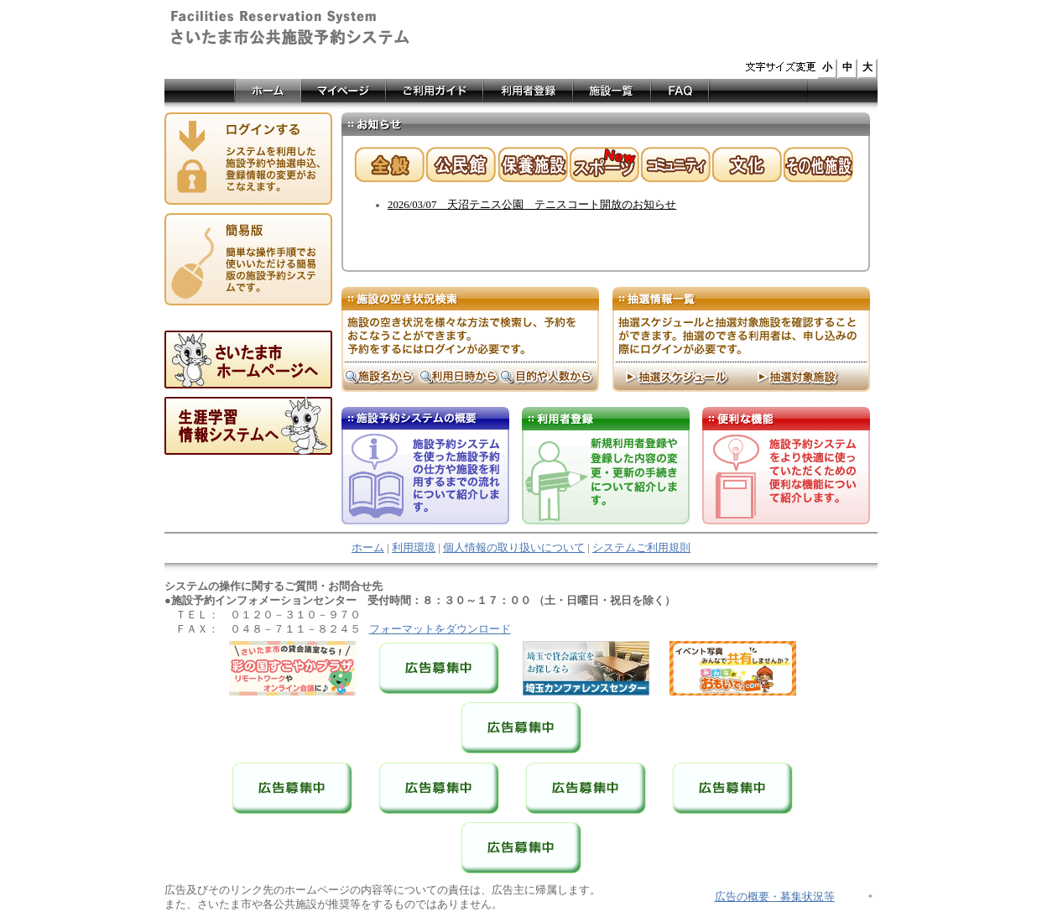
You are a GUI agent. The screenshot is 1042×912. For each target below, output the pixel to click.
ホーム (368, 548)
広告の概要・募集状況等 (775, 897)
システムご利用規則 (641, 548)
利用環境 (413, 548)
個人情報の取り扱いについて (514, 548)
